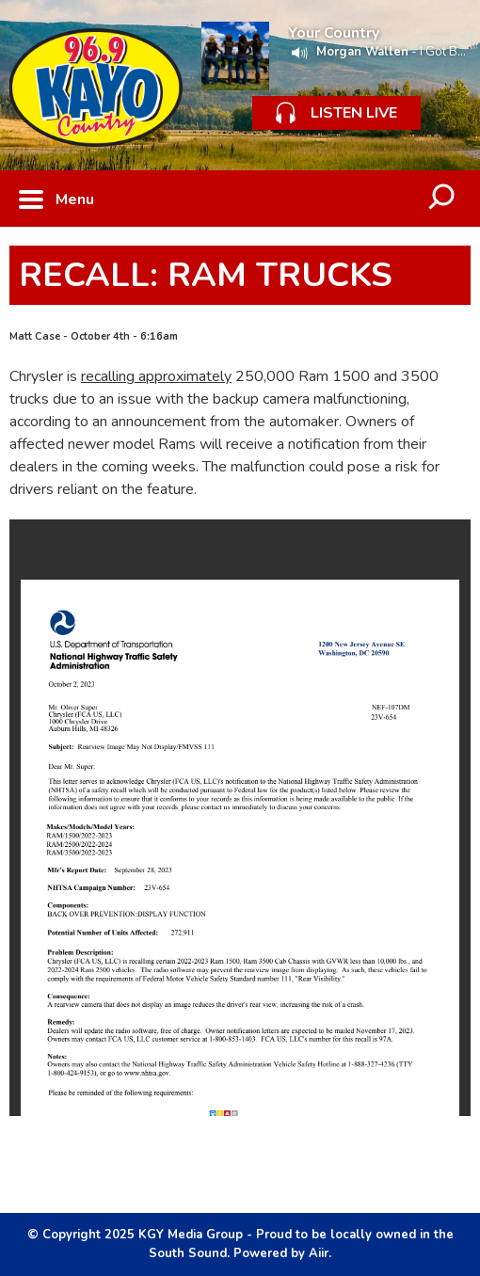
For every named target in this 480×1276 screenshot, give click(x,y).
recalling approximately (156, 376)
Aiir (318, 1253)
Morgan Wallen (362, 51)
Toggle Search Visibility (442, 198)
